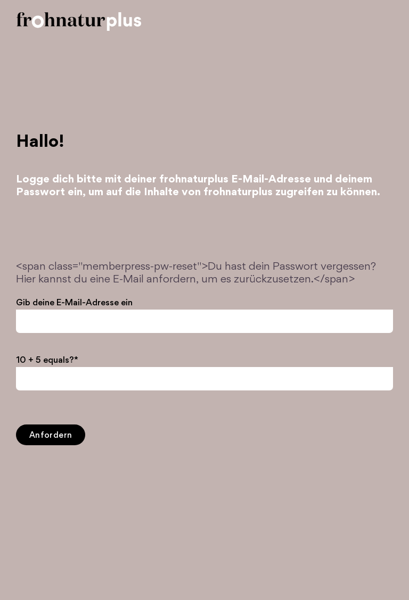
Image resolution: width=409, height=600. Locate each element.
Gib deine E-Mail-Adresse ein (74, 302)
